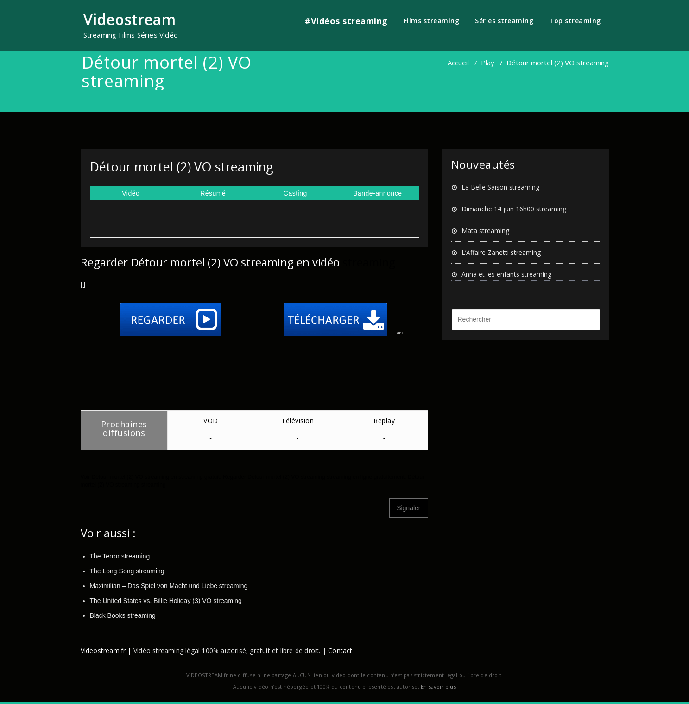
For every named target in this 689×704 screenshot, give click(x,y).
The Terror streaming (120, 556)
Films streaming (432, 20)
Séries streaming (504, 20)
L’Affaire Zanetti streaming (501, 252)
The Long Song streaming (127, 571)
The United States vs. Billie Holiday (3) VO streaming (166, 600)
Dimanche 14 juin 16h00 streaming (513, 208)
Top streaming (575, 20)
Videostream (129, 19)
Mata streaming (485, 230)
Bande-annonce (377, 193)
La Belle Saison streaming (500, 187)
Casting (295, 193)
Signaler (408, 508)
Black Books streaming (123, 615)
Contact (340, 650)
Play (487, 62)
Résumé (213, 193)
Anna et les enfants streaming (506, 274)
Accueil (458, 62)
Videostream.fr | (106, 650)
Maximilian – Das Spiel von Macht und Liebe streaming (169, 586)
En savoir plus (438, 686)
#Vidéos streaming (346, 20)
